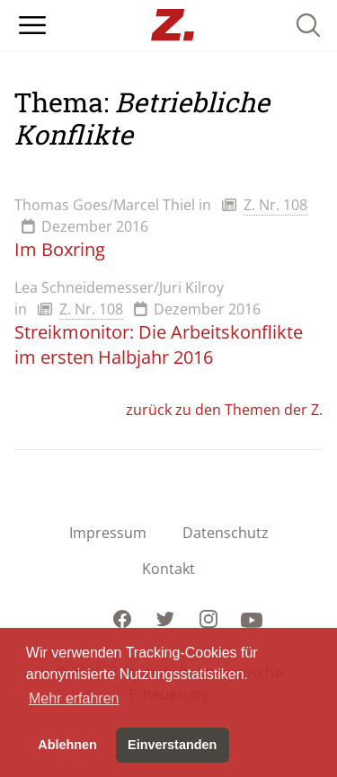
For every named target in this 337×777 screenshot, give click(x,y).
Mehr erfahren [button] (74, 698)
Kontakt (168, 568)
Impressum (107, 533)
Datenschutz (225, 533)
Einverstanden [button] (172, 744)
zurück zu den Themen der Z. (224, 409)
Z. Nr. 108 (275, 205)
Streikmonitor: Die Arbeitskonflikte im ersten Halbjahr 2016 (158, 344)
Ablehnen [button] (67, 744)
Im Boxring (59, 249)
